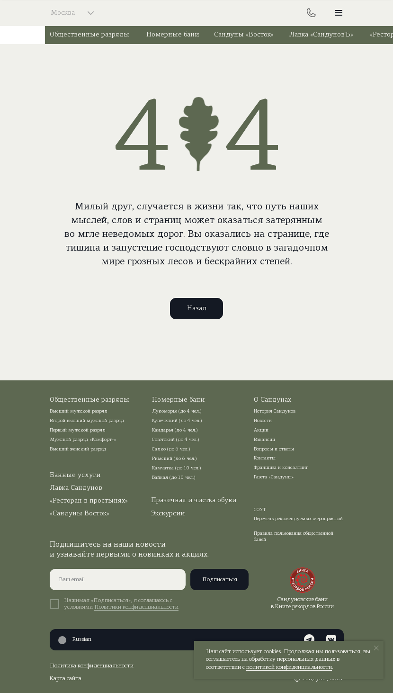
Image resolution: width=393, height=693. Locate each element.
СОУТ (260, 510)
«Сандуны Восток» (79, 513)
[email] (118, 579)
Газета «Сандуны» (274, 477)
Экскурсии (168, 513)
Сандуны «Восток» (244, 34)
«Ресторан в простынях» (89, 500)
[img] (197, 13)
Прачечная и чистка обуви (193, 500)
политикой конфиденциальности (289, 667)
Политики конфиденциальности (136, 607)
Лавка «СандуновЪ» (321, 34)
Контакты (265, 458)
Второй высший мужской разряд (87, 420)
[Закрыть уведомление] (376, 648)
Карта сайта (65, 679)
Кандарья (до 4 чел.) (175, 430)
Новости (263, 420)
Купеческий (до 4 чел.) (177, 420)
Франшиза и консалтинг (281, 467)
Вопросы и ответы (274, 449)
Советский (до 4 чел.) (175, 439)
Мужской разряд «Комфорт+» (83, 439)
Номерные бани (172, 34)
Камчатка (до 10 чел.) (176, 468)
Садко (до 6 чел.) (171, 449)
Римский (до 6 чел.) (174, 458)
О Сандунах (272, 400)
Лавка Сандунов (76, 488)
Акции (261, 430)
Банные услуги (75, 475)
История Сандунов (274, 411)
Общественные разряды (89, 34)
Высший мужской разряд (78, 411)
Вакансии (264, 439)
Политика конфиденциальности (92, 666)
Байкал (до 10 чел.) (174, 477)
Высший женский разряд (78, 449)
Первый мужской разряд (78, 430)
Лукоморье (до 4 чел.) (177, 411)
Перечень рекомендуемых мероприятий (298, 519)
